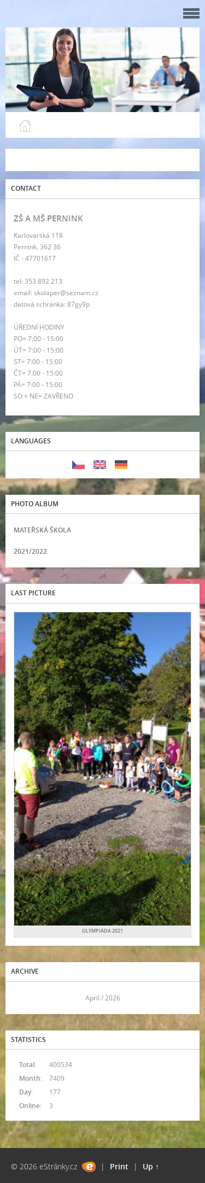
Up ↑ (151, 1166)
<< (26, 998)
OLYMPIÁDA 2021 (102, 930)
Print (119, 1166)
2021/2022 (30, 551)
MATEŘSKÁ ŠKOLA (42, 530)
